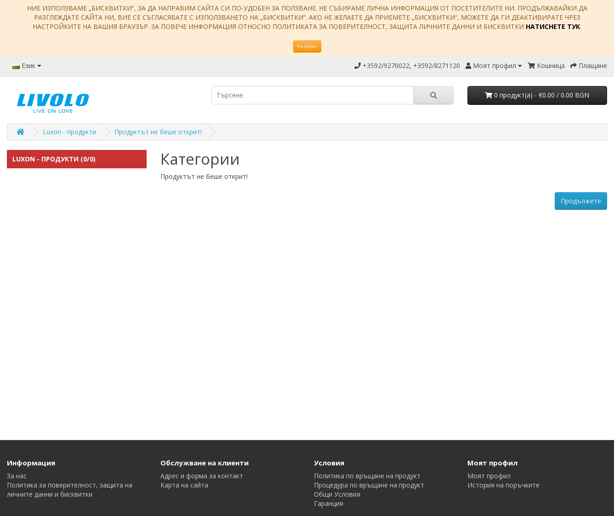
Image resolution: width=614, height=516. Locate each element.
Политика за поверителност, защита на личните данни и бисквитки (69, 490)
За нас (17, 475)
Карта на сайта (184, 485)
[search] (312, 95)
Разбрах (307, 46)
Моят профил (489, 475)
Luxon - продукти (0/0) (54, 159)
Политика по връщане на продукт (367, 475)
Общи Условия (337, 494)
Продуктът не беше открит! (158, 131)
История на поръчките (503, 485)
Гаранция (328, 503)
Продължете (581, 200)
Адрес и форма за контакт (201, 475)
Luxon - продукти (69, 131)
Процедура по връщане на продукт (369, 485)
